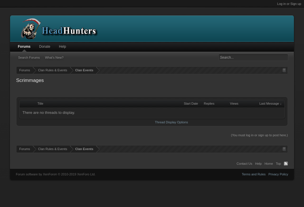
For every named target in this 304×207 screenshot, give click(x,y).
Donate (44, 47)
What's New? (54, 57)
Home (269, 163)
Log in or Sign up (289, 3)
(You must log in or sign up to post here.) (259, 135)
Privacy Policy (278, 174)
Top (278, 163)
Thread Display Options (171, 122)
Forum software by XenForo (56, 174)
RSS (286, 164)
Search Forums (29, 57)
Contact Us (244, 163)
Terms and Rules (254, 174)
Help (62, 47)
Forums (24, 47)
